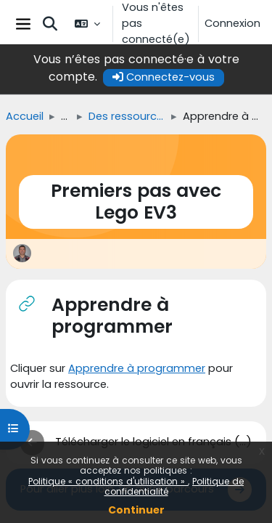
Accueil (25, 116)
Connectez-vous (163, 77)
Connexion (232, 23)
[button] (50, 24)
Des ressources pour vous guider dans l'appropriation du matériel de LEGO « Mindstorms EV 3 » (126, 116)
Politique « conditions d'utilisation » (108, 481)
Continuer (136, 510)
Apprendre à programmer (136, 368)
